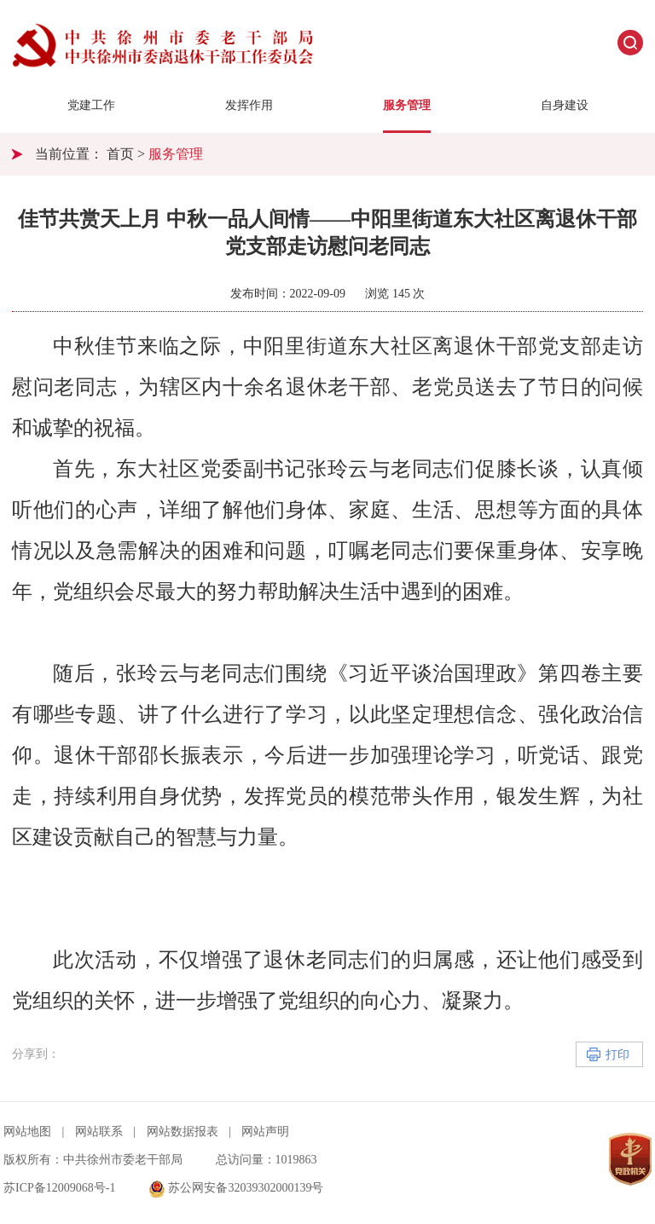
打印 (617, 1054)
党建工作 (91, 105)
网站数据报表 (182, 1131)
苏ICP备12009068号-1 (59, 1187)
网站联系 (99, 1131)
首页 (120, 154)
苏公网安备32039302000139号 (236, 1187)
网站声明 (265, 1131)
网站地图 (27, 1131)
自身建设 (564, 105)
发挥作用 (249, 105)
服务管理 (407, 105)
